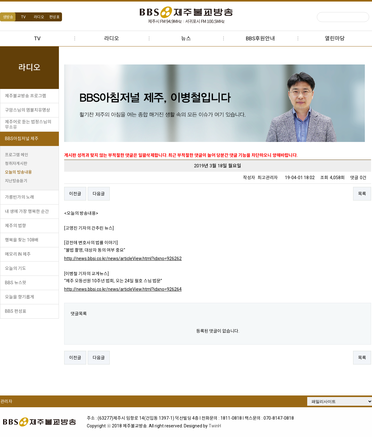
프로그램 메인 (16, 154)
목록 (363, 193)
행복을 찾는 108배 (21, 239)
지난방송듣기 (16, 181)
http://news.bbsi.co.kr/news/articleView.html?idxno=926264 (130, 289)
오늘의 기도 (15, 268)
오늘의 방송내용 (18, 172)
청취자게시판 (16, 163)
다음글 (106, 193)
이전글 (82, 193)
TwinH (216, 424)
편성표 (54, 17)
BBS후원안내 (260, 38)
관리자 (6, 401)
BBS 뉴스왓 (15, 282)
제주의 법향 (15, 225)
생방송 (8, 17)
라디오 (39, 17)
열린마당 (335, 38)
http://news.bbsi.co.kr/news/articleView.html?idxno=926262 (130, 258)
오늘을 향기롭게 (19, 296)
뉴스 (186, 38)
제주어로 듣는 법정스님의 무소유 (28, 124)
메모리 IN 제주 (18, 254)
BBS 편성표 (15, 311)
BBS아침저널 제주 (21, 138)
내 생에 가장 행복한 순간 (27, 211)
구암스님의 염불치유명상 (27, 110)
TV (23, 17)
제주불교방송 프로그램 (25, 95)
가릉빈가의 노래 (19, 197)
